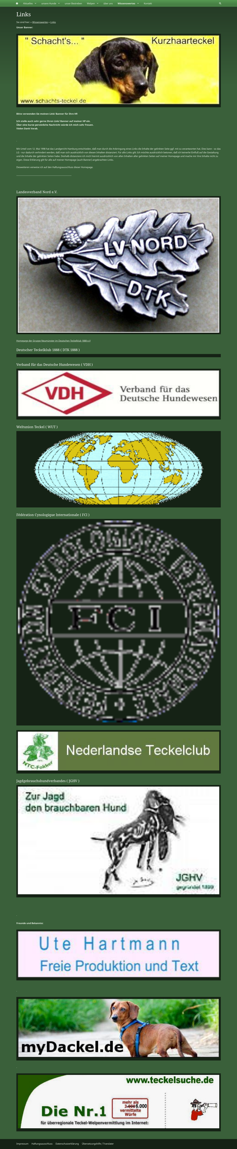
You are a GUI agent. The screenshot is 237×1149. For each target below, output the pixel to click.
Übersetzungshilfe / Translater (98, 1143)
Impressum (22, 1143)
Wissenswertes (40, 22)
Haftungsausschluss (42, 1143)
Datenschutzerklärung (67, 1143)
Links (53, 22)
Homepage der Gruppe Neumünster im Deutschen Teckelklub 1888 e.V (53, 340)
